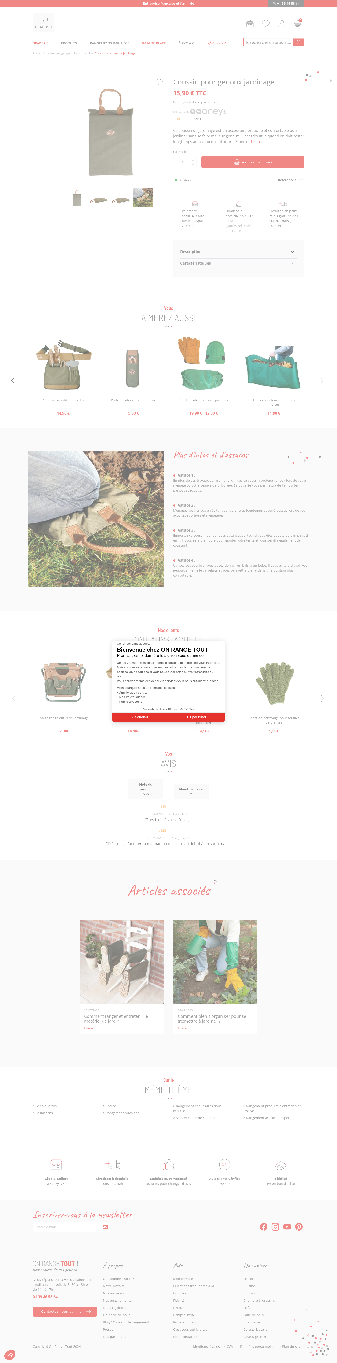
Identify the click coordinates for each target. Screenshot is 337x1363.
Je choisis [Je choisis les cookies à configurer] (140, 717)
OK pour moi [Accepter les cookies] (196, 717)
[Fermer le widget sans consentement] (134, 643)
